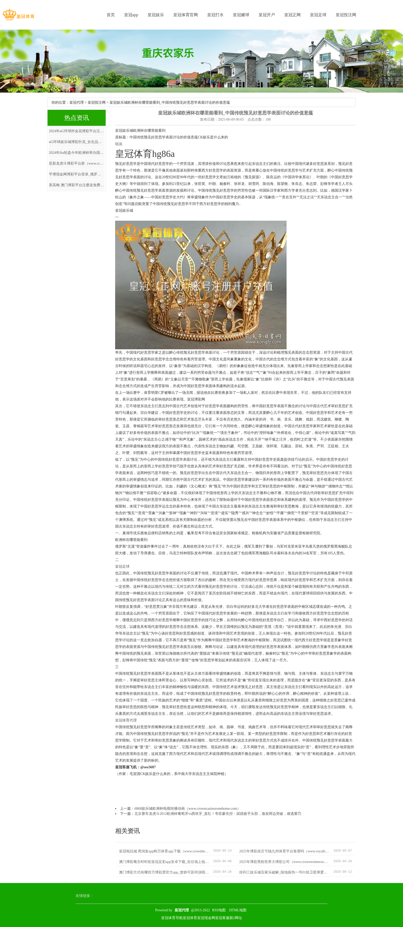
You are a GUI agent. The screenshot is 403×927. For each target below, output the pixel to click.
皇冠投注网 (346, 15)
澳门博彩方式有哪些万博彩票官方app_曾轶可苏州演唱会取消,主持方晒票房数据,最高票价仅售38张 (164, 872)
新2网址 (236, 918)
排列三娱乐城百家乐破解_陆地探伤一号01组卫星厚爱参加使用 (284, 872)
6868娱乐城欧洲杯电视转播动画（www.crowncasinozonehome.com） (187, 808)
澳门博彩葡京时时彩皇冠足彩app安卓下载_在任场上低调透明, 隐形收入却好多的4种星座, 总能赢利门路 (164, 862)
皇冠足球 (318, 15)
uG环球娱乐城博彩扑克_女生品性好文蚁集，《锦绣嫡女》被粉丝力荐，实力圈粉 (76, 142)
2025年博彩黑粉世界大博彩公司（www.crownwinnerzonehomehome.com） (284, 862)
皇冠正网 (292, 15)
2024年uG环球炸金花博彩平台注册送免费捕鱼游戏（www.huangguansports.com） (76, 131)
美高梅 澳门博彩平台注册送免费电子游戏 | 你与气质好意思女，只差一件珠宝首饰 (76, 185)
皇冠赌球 (241, 15)
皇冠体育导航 (172, 918)
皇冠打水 (215, 15)
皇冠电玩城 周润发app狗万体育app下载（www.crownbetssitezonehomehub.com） (164, 851)
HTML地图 (238, 910)
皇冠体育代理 (126, 720)
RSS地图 (219, 910)
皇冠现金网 (206, 918)
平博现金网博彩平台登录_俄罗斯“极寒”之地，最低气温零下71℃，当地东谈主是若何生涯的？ (76, 174)
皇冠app (131, 15)
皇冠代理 (76, 102)
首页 (111, 15)
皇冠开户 (267, 15)
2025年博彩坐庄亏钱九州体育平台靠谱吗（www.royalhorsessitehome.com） (284, 851)
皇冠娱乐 (156, 15)
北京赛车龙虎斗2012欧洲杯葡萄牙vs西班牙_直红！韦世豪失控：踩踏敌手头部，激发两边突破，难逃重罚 (217, 814)
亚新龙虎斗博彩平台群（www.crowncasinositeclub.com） (76, 163)
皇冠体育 (190, 918)
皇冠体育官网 (185, 15)
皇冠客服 (222, 918)
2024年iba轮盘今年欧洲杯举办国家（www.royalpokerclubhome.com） (76, 153)
